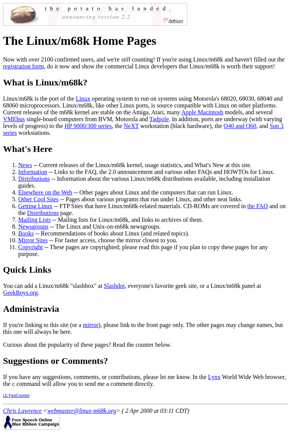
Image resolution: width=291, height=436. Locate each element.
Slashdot (114, 286)
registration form (23, 66)
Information (32, 172)
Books (26, 233)
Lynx (214, 377)
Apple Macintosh (202, 112)
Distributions (34, 178)
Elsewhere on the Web (45, 192)
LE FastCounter (16, 395)
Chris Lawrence (22, 411)
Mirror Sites (33, 240)
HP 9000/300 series (88, 126)
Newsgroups (33, 226)
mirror (91, 325)
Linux (83, 98)
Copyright (30, 247)
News (25, 165)
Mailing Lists (34, 219)
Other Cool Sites (38, 199)
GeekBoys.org (20, 292)
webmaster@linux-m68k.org (81, 411)
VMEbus (14, 119)
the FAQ (257, 206)
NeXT (131, 126)
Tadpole (159, 119)
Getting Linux (35, 206)
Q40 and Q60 (240, 126)
